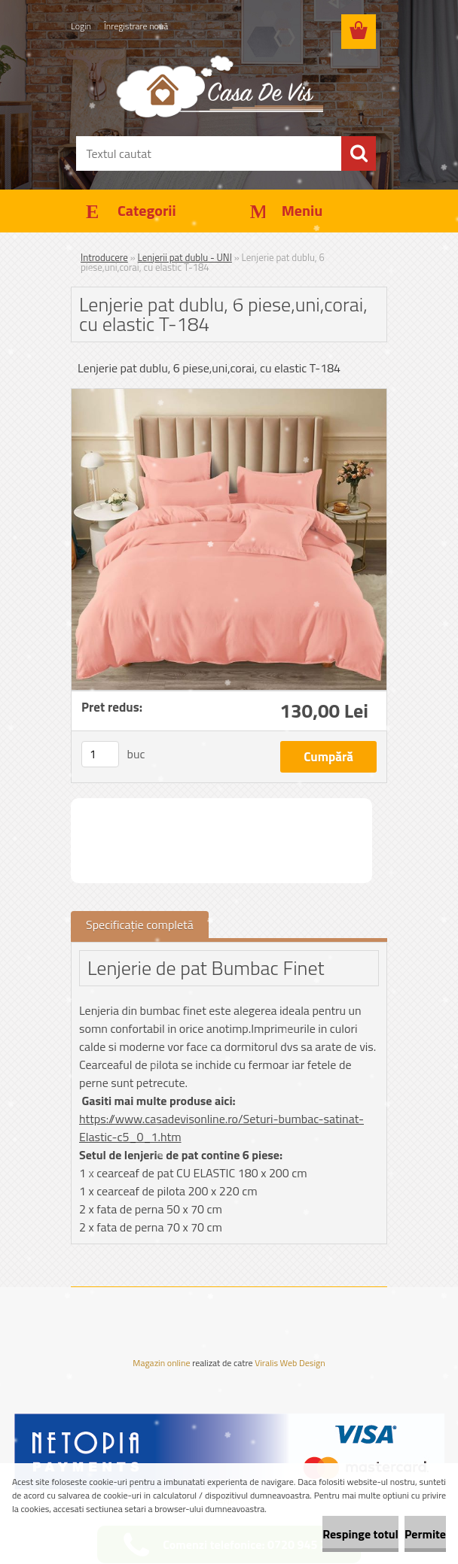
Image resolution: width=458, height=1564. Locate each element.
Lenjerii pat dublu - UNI (185, 257)
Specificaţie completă (140, 925)
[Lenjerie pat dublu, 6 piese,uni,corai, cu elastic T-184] (229, 395)
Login (81, 26)
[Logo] (219, 85)
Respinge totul (360, 1534)
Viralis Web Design (290, 1364)
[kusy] (100, 754)
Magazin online (161, 1363)
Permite (425, 1534)
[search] (358, 153)
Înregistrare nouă (136, 26)
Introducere (104, 257)
